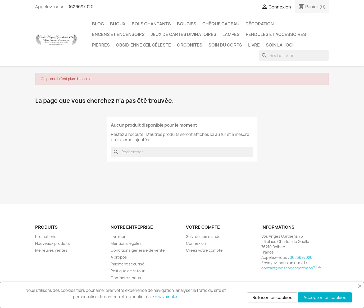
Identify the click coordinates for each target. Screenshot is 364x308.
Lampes (231, 34)
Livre (254, 45)
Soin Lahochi (281, 45)
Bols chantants (151, 24)
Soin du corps (225, 45)
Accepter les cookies (324, 297)
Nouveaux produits (52, 243)
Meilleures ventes (51, 250)
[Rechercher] (294, 55)
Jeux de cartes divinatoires (183, 34)
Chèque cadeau (220, 24)
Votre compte (203, 227)
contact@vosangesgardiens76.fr (291, 267)
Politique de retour (128, 270)
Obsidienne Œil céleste (143, 45)
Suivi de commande (203, 236)
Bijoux (118, 24)
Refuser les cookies (272, 297)
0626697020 (80, 7)
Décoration (259, 24)
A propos (119, 257)
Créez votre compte (204, 250)
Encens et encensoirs (118, 34)
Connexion (196, 243)
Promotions (45, 236)
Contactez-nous (126, 277)
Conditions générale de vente (138, 250)
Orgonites (189, 45)
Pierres (101, 45)
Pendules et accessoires (276, 34)
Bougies (186, 24)
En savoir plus (165, 297)
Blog (98, 24)
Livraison (118, 236)
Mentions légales (126, 243)
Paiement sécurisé (127, 263)
